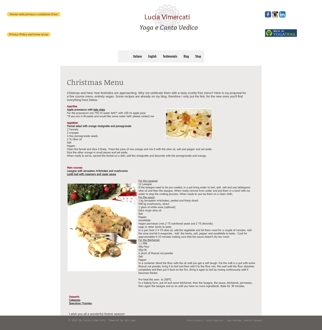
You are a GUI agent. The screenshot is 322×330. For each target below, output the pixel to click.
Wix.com (130, 320)
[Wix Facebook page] (268, 14)
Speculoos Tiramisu (80, 303)
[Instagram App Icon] (275, 14)
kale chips (99, 110)
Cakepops (74, 300)
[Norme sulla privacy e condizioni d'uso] (33, 14)
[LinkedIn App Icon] (282, 14)
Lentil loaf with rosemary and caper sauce (91, 174)
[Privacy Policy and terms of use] (28, 34)
